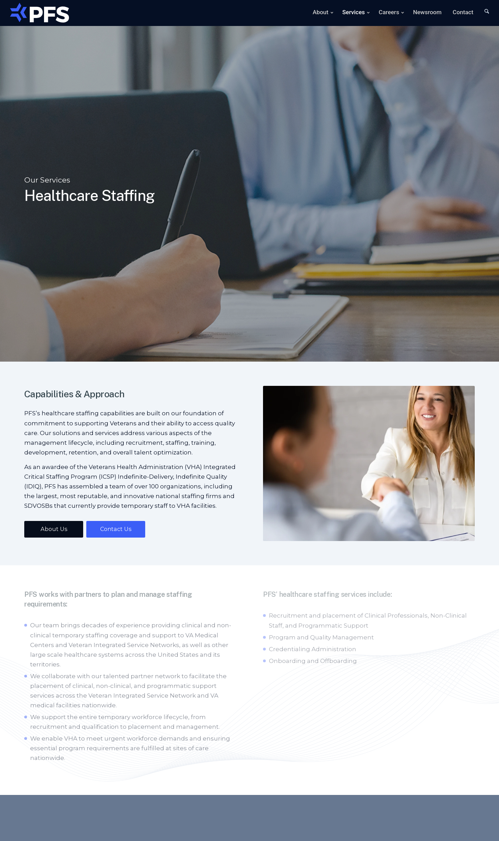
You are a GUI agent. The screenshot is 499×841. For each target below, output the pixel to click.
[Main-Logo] (39, 11)
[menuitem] (318, 13)
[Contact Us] (115, 529)
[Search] (482, 13)
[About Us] (53, 529)
